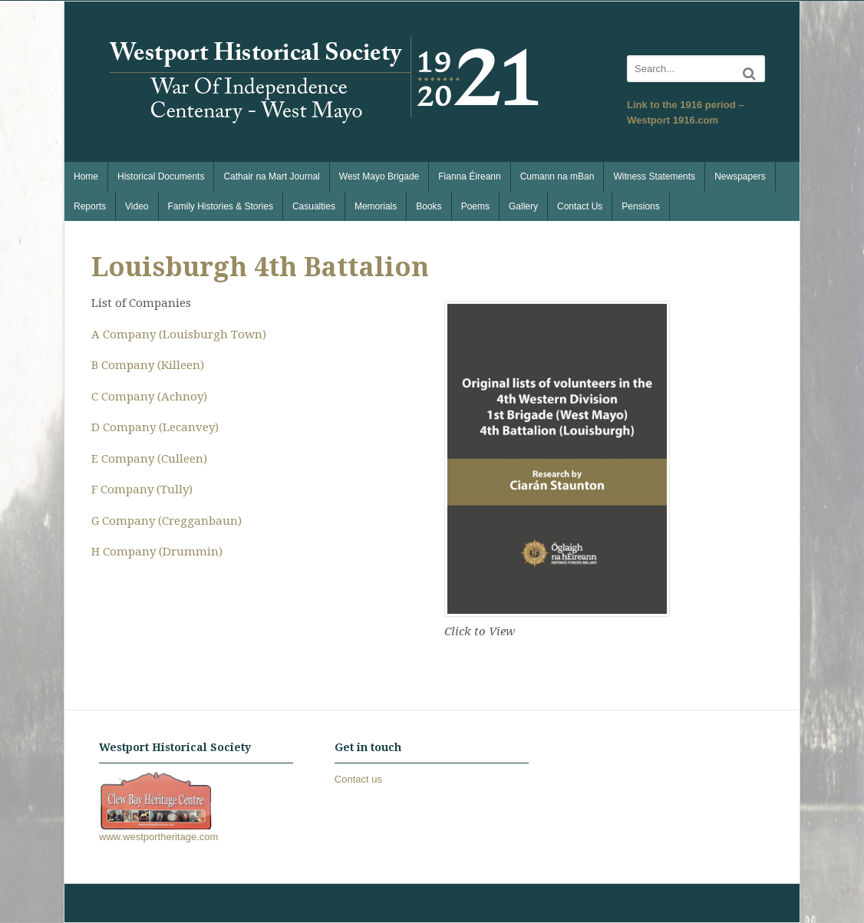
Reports (90, 206)
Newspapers (740, 176)
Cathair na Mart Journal (271, 176)
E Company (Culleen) (149, 459)
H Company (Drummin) (157, 552)
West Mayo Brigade (379, 176)
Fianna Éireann (469, 176)
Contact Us (579, 206)
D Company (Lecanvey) (155, 427)
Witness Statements (654, 176)
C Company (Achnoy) (149, 397)
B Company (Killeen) (147, 365)
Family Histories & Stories (220, 206)
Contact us (358, 779)
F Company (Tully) (142, 489)
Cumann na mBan (557, 176)
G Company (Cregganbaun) (166, 521)
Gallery (523, 206)
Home (86, 176)
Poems (475, 206)
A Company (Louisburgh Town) (178, 334)
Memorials (376, 206)
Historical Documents (160, 176)
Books (428, 206)
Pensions (640, 206)
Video (136, 206)
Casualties (313, 206)
